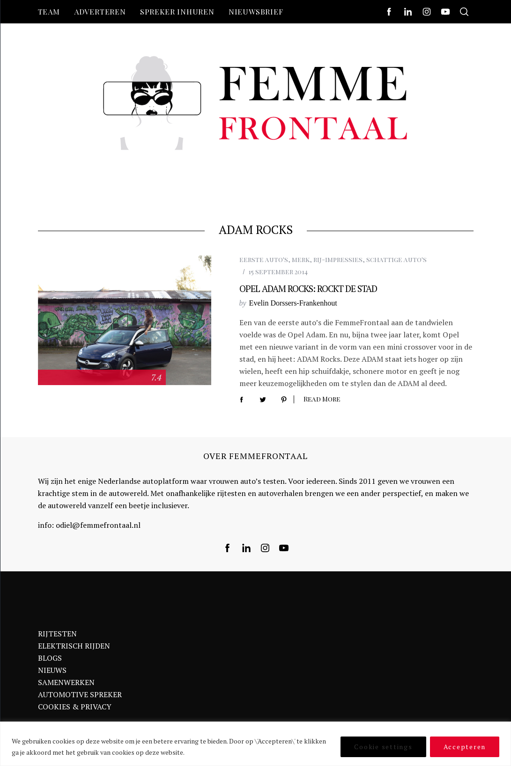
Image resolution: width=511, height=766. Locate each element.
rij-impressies (338, 259)
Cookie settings (383, 746)
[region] (255, 744)
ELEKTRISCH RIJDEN (74, 646)
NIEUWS (52, 670)
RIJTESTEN (57, 633)
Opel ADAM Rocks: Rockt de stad (308, 288)
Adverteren (100, 11)
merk (301, 259)
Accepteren (465, 746)
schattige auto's (396, 259)
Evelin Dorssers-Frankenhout (293, 303)
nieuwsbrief (256, 11)
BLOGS (50, 658)
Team (49, 11)
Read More (322, 399)
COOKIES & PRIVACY (74, 706)
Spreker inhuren (177, 11)
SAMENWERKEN (66, 682)
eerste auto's (263, 259)
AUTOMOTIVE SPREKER (80, 694)
